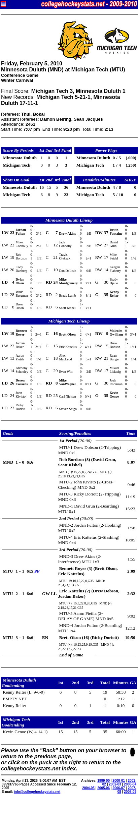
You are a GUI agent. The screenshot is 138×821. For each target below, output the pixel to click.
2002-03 (115, 784)
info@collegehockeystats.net (37, 792)
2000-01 (118, 780)
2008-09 (130, 792)
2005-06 (103, 788)
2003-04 (130, 784)
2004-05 (88, 788)
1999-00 (103, 780)
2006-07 (118, 788)
